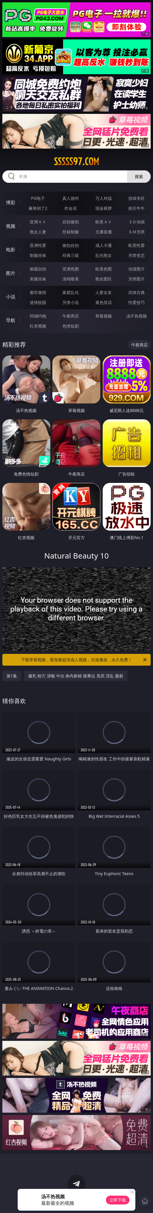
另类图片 (136, 279)
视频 (10, 226)
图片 (10, 273)
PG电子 (38, 198)
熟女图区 (103, 279)
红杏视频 (38, 326)
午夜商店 (70, 316)
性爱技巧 (136, 302)
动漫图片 (136, 269)
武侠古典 (136, 292)
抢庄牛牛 (136, 208)
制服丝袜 (38, 255)
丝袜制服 (70, 232)
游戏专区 (136, 198)
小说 (10, 296)
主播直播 (103, 232)
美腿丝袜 (38, 279)
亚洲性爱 (38, 245)
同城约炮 (38, 316)
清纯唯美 (70, 279)
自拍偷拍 (70, 222)
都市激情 (38, 292)
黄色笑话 (103, 302)
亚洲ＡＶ (38, 222)
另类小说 (70, 302)
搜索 (139, 176)
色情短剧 (70, 326)
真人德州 (70, 198)
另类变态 (136, 255)
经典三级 (70, 255)
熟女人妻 (38, 232)
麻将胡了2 (38, 208)
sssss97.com (76, 161)
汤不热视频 (136, 316)
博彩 (10, 202)
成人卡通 (103, 245)
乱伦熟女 (103, 255)
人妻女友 (103, 292)
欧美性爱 (136, 245)
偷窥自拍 (38, 269)
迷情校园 (38, 302)
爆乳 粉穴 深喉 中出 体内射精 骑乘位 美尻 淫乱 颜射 (75, 676)
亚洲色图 (70, 269)
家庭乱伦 (70, 292)
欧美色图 (103, 269)
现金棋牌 (103, 208)
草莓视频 (103, 316)
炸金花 (70, 208)
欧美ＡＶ (103, 222)
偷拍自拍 (70, 245)
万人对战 (103, 198)
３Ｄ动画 (136, 222)
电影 (10, 249)
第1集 (11, 676)
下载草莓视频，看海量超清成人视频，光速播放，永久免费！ (84, 659)
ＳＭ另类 (136, 232)
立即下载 (117, 1200)
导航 (10, 320)
